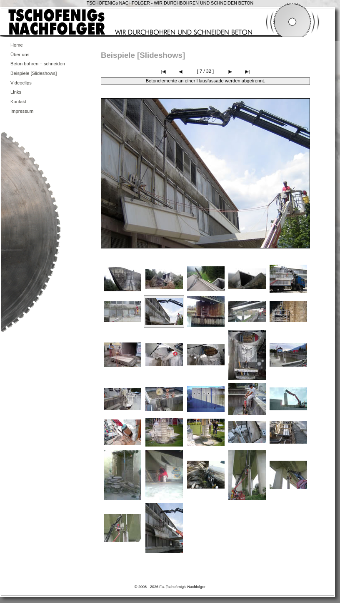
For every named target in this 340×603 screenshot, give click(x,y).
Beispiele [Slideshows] (33, 73)
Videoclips (21, 82)
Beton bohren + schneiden (37, 63)
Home (16, 44)
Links (15, 91)
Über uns (19, 54)
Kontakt (18, 101)
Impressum (21, 111)
